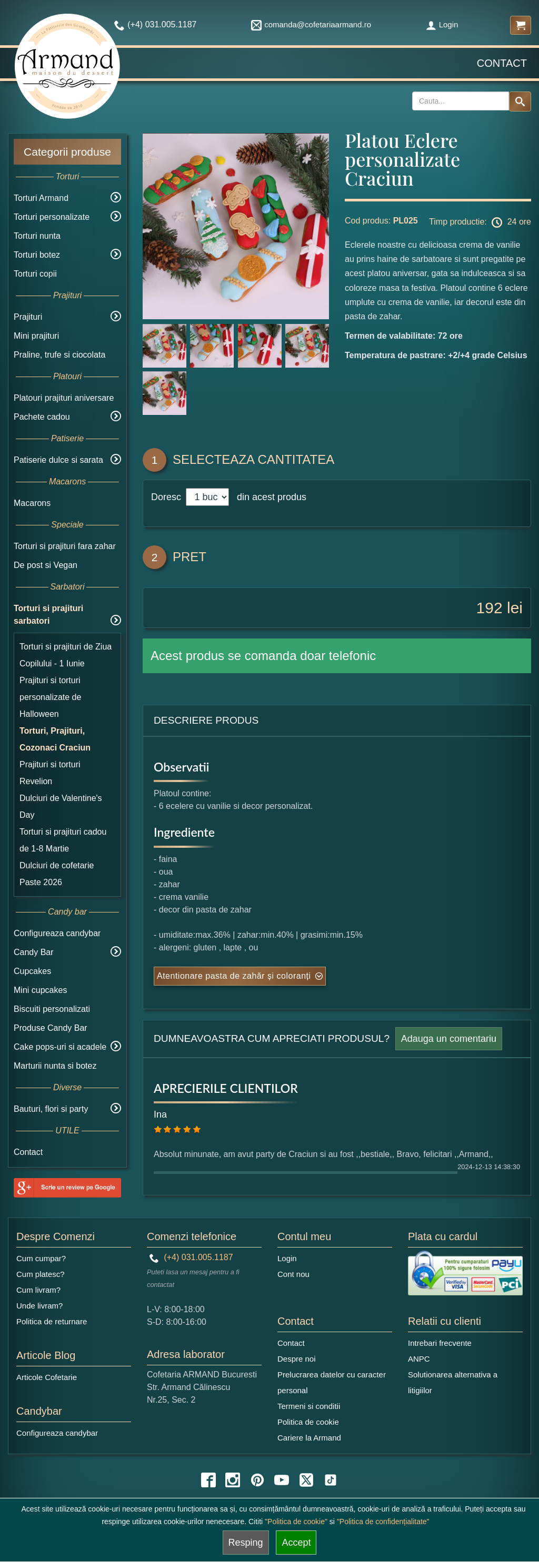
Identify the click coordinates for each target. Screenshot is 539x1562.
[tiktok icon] (331, 1480)
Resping (245, 1542)
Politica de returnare (51, 1321)
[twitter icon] (306, 1480)
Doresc (167, 497)
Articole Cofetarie (46, 1377)
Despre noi (296, 1358)
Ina (160, 1114)
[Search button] (520, 101)
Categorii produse (67, 152)
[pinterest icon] (257, 1480)
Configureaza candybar (57, 933)
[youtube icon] (282, 1480)
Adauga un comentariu (448, 1038)
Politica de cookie (308, 1421)
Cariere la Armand (309, 1437)
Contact (502, 63)
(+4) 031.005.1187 (191, 1257)
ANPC (419, 1358)
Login (442, 24)
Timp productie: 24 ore (480, 222)
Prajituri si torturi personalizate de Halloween (50, 697)
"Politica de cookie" (296, 1521)
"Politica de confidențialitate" (383, 1521)
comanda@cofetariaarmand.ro (311, 24)
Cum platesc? (40, 1274)
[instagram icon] (233, 1480)
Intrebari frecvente (440, 1342)
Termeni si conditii (308, 1406)
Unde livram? (39, 1305)
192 (489, 607)
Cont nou (293, 1274)
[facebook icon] (208, 1480)
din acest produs (269, 497)
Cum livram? (38, 1289)
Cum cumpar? (41, 1258)
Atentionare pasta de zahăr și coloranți (234, 975)
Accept (296, 1542)
